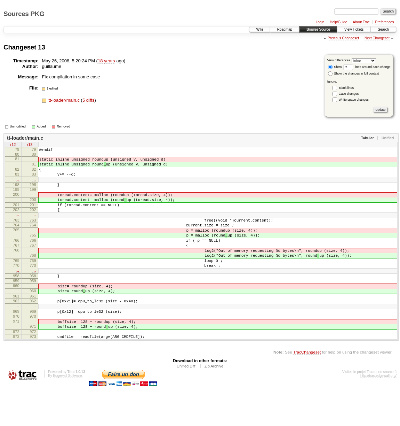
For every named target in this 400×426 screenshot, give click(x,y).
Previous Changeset (343, 38)
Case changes (349, 93)
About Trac (361, 22)
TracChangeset (307, 391)
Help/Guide (338, 22)
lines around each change (367, 67)
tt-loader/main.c (64, 100)
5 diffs (88, 100)
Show (335, 67)
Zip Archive (214, 406)
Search (383, 29)
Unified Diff (186, 406)
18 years (106, 60)
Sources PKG (24, 13)
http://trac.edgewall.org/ (378, 415)
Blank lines (346, 88)
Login (320, 22)
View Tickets (353, 29)
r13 (30, 145)
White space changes (354, 99)
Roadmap (284, 29)
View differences (338, 60)
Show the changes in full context (353, 73)
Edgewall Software (67, 415)
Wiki (259, 29)
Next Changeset (377, 38)
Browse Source (318, 29)
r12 (13, 145)
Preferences (384, 22)
